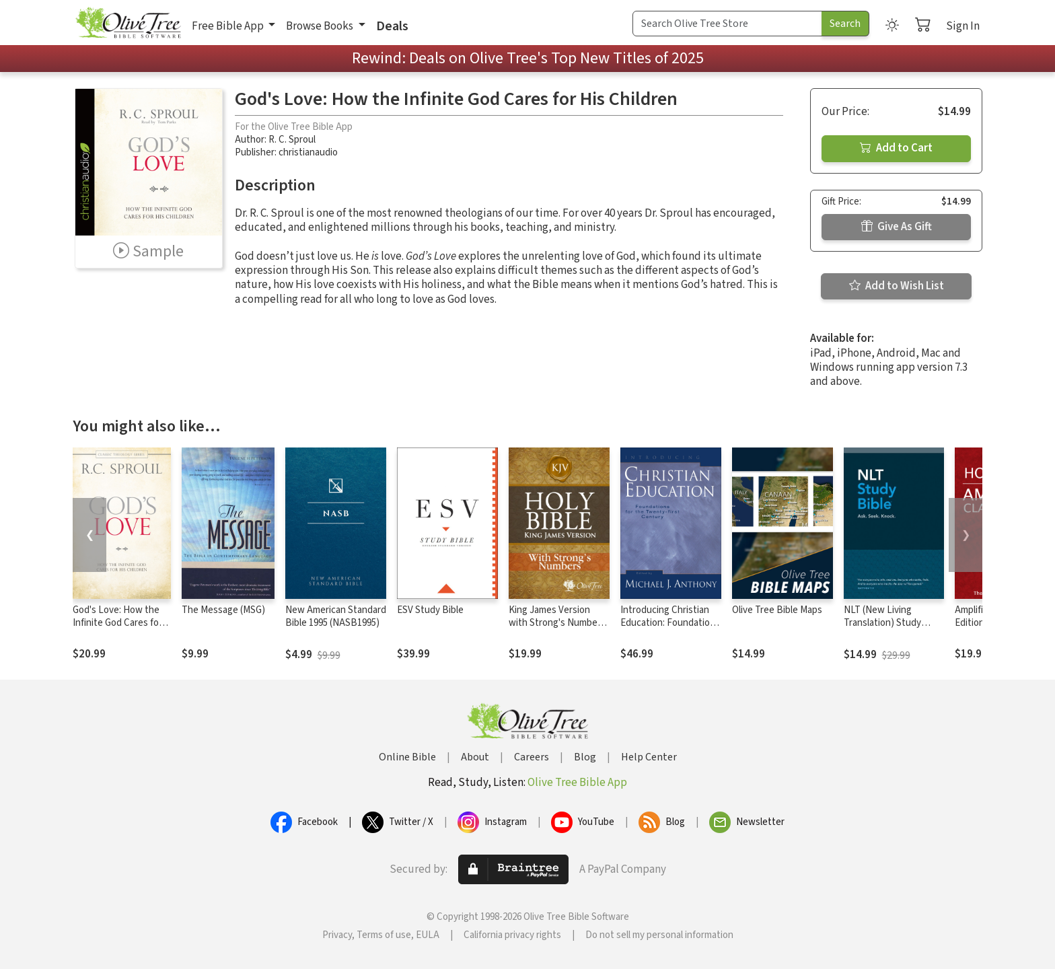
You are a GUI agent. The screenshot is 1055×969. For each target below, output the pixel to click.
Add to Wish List (896, 286)
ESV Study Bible (430, 610)
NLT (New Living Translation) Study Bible (882, 623)
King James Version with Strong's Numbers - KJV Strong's (557, 623)
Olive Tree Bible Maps (777, 610)
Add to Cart (896, 148)
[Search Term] (727, 23)
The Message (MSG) (223, 610)
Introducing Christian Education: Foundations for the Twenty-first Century (670, 629)
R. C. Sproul (292, 140)
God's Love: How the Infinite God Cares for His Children (117, 623)
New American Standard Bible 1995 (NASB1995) (335, 616)
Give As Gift (896, 227)
